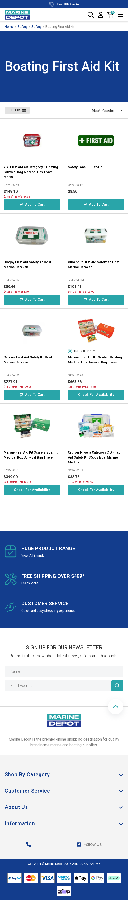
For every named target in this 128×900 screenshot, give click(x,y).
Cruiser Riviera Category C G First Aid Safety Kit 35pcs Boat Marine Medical (94, 457)
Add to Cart (32, 204)
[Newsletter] (117, 685)
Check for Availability (96, 395)
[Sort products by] (105, 110)
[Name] (64, 671)
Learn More (29, 583)
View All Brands (32, 555)
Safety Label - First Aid (85, 167)
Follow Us (89, 844)
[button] (115, 706)
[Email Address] (64, 685)
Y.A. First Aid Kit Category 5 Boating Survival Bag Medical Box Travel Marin (31, 172)
